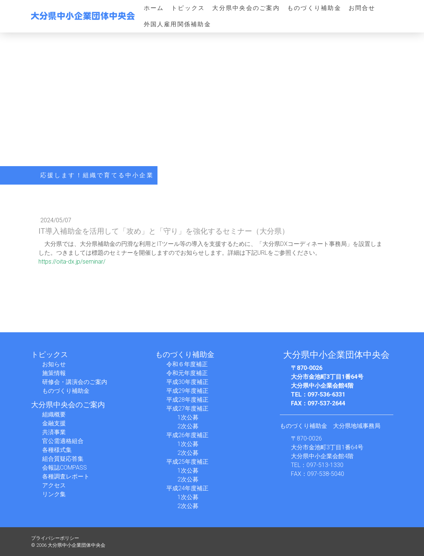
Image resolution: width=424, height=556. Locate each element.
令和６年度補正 (187, 364)
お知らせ (54, 364)
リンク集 (54, 494)
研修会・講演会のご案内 (74, 381)
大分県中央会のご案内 (245, 7)
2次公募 (188, 426)
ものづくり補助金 (314, 7)
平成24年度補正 (187, 488)
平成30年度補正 (187, 381)
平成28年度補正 (187, 399)
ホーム (154, 7)
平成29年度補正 (187, 390)
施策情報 (54, 373)
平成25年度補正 (187, 461)
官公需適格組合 (63, 441)
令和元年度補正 (187, 373)
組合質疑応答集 (63, 458)
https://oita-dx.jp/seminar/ (71, 261)
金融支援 (54, 423)
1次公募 (188, 417)
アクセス (54, 485)
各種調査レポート (65, 476)
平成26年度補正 (187, 435)
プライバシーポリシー (55, 538)
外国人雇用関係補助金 (177, 24)
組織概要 (54, 414)
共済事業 (54, 432)
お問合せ (362, 7)
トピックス (188, 7)
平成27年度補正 (187, 408)
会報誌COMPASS (64, 467)
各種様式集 (57, 449)
